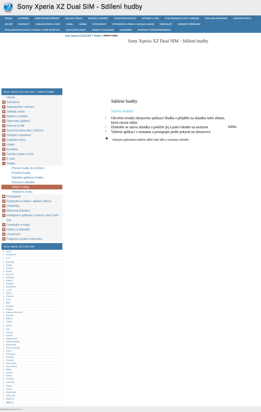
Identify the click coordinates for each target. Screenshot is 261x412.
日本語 (9, 322)
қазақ (8, 325)
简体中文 (10, 399)
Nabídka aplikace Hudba (27, 177)
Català (9, 265)
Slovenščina (11, 366)
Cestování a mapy (76, 30)
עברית (8, 299)
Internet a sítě (150, 18)
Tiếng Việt (10, 395)
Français (10, 296)
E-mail (69, 24)
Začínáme (23, 18)
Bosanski (10, 262)
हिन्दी (8, 303)
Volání (8, 24)
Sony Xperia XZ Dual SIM (8, 7)
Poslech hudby (21, 172)
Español (9, 283)
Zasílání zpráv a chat (48, 24)
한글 (8, 329)
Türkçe (9, 389)
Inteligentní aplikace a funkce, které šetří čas (32, 30)
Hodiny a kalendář (103, 30)
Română (10, 357)
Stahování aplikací (125, 18)
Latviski (9, 335)
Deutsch (9, 274)
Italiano (9, 318)
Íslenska (9, 315)
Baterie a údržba (98, 18)
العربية (8, 251)
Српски (9, 372)
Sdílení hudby (20, 186)
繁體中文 (10, 402)
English (9, 280)
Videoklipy (166, 24)
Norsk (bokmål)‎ (13, 348)
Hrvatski (9, 306)
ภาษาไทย (10, 382)
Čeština (9, 268)
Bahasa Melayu (13, 342)
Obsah (8, 18)
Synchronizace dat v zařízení (182, 18)
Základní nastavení (216, 18)
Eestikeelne (11, 287)
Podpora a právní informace (154, 30)
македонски (11, 338)
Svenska (10, 379)
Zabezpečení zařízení (47, 18)
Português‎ (10, 354)
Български (11, 254)
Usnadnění (126, 30)
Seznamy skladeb (23, 182)
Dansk (9, 271)
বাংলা (8, 258)
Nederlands (11, 345)
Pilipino (9, 386)
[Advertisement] (94, 63)
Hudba (82, 24)
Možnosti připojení (189, 24)
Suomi (9, 293)
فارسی (9, 290)
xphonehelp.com (16, 409)
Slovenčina (11, 363)
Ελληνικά (10, 277)
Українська (11, 392)
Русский (10, 360)
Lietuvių (9, 332)
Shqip (8, 369)
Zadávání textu (242, 18)
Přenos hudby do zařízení (28, 168)
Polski (8, 351)
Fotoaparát (99, 24)
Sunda (9, 375)
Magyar (9, 309)
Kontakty (23, 24)
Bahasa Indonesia (14, 312)
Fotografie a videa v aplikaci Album (133, 24)
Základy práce (73, 18)
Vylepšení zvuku (22, 191)
